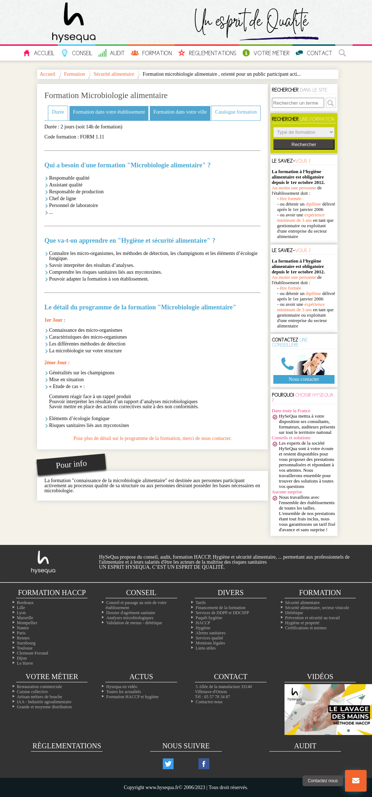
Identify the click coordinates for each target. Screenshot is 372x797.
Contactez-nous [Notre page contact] (209, 701)
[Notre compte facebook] (203, 764)
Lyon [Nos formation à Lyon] (21, 612)
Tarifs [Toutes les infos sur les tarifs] (201, 602)
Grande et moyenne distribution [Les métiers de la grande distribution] (44, 706)
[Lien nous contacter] (355, 781)
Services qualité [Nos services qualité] (209, 637)
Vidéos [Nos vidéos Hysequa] (320, 677)
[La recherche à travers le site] (344, 53)
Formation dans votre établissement (109, 112)
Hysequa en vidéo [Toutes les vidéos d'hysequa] (121, 686)
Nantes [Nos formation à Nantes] (23, 627)
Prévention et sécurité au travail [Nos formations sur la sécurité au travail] (312, 617)
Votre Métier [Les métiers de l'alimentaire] (266, 53)
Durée (58, 112)
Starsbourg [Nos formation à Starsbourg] (26, 643)
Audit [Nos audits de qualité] (305, 746)
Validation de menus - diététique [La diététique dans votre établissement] (134, 622)
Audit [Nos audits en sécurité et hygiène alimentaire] (111, 53)
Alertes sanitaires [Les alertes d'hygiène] (210, 632)
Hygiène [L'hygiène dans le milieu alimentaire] (203, 627)
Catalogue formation (235, 112)
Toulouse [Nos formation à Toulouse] (25, 648)
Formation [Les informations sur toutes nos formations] (151, 53)
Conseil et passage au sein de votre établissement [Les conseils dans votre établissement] (136, 605)
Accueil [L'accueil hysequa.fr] (38, 53)
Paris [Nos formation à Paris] (21, 632)
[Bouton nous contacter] (356, 781)
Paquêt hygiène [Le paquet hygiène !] (209, 617)
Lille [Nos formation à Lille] (21, 607)
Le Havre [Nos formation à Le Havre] (25, 663)
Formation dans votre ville (180, 112)
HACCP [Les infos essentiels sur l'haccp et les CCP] (203, 622)
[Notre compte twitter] (168, 764)
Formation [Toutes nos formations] (320, 592)
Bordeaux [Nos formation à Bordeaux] (25, 602)
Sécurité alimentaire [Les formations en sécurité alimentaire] (302, 602)
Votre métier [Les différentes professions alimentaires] (52, 677)
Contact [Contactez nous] (313, 53)
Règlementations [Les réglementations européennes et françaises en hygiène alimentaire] (207, 53)
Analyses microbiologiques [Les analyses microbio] (129, 617)
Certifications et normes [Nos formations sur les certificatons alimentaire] (306, 627)
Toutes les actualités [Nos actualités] (123, 691)
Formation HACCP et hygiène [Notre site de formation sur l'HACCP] (132, 696)
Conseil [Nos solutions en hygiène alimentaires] (141, 592)
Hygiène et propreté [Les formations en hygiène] (302, 622)
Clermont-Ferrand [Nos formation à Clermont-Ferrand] (32, 653)
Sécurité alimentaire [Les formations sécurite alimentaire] (114, 74)
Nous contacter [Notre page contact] (304, 379)
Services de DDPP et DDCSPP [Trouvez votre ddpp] (222, 612)
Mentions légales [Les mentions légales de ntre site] (210, 643)
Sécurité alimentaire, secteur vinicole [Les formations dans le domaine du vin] (317, 607)
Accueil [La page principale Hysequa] (47, 74)
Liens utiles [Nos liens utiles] (206, 648)
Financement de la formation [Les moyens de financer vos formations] (220, 607)
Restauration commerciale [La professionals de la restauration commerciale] (39, 686)
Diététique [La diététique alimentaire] (294, 612)
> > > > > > (304, 132)
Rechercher (303, 144)
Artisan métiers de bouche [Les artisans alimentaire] (39, 696)
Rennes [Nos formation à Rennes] (23, 637)
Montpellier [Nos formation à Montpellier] (27, 622)
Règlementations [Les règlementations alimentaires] (66, 746)
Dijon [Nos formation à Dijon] (22, 658)
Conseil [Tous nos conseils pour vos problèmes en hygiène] (76, 53)
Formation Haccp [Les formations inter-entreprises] (52, 592)
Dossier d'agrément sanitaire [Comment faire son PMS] (130, 612)
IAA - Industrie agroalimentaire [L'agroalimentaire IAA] (44, 701)
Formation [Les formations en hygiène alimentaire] (74, 74)
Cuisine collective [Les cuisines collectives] (32, 691)
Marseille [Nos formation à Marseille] (25, 617)
